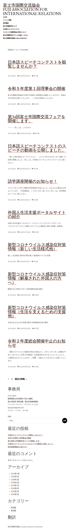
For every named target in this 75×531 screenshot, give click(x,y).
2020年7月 (15, 485)
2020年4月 (15, 494)
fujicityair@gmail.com (16, 407)
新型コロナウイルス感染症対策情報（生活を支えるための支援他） (37, 312)
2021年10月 (15, 482)
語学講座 (6, 23)
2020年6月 (15, 488)
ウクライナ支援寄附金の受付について (14, 32)
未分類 (36, 75)
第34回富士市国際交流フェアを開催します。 (36, 119)
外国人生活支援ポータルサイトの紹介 (37, 214)
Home (5, 17)
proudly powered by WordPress (31, 526)
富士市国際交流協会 (21, 5)
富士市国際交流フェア (10, 26)
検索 (9, 416)
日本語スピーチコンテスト (11, 29)
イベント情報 (7, 20)
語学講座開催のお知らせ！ (32, 181)
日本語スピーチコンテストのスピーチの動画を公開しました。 (37, 148)
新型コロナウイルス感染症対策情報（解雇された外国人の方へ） (37, 278)
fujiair (13, 75)
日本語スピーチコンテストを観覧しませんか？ (37, 64)
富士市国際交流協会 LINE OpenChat (15, 38)
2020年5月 (15, 491)
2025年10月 (15, 474)
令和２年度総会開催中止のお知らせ (36, 343)
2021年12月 (15, 479)
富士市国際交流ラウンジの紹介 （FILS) (15, 35)
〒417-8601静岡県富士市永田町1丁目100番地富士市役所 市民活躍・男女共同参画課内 (23, 399)
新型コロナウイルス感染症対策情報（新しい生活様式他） (37, 247)
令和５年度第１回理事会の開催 (36, 88)
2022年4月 (15, 476)
